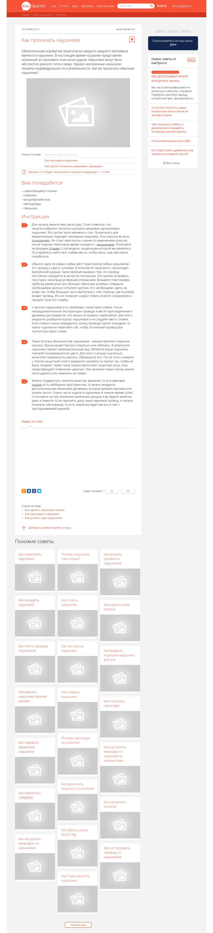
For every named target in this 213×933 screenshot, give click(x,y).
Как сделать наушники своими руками (32, 696)
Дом (75, 6)
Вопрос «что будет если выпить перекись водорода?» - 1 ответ (69, 172)
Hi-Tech (64, 6)
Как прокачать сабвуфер (29, 795)
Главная (25, 14)
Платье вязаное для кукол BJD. (171, 141)
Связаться (185, 30)
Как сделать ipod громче (117, 606)
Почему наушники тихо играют (75, 556)
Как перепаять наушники (29, 556)
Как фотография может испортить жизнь (169, 78)
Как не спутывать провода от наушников (117, 852)
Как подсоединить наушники (75, 878)
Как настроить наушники (72, 648)
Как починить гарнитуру (114, 703)
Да (111, 490)
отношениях (41, 240)
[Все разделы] (182, 6)
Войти (162, 6)
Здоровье (87, 6)
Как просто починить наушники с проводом (73, 166)
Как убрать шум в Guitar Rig (74, 832)
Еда (54, 6)
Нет (128, 490)
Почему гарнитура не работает (75, 740)
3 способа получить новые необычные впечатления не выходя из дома (169, 111)
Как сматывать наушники (61, 160)
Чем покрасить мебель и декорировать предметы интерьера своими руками (168, 127)
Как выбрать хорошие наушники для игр (119, 655)
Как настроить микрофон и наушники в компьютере (115, 754)
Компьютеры (105, 6)
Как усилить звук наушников (43, 518)
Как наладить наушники (28, 602)
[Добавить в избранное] (132, 39)
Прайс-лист (173, 30)
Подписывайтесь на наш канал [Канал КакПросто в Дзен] (172, 42)
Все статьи (173, 163)
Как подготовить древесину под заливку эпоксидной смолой (172, 152)
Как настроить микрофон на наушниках (29, 843)
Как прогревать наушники (42, 514)
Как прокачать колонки (115, 804)
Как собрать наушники (70, 694)
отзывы (54, 248)
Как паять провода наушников (33, 648)
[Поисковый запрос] (136, 5)
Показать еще (78, 924)
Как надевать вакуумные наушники (28, 747)
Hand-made (60, 14)
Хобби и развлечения (42, 14)
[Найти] (151, 5)
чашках (37, 385)
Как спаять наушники (69, 602)
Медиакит (161, 30)
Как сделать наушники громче (44, 510)
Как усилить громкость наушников (113, 558)
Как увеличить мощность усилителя (77, 786)
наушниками (105, 244)
